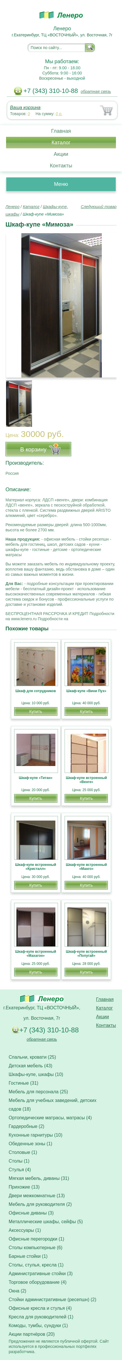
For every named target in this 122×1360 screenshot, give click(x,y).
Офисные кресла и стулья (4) (40, 1308)
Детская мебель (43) (30, 1065)
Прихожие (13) (24, 1187)
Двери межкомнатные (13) (37, 1195)
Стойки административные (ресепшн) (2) (52, 1299)
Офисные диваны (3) (31, 1212)
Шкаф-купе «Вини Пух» (86, 691)
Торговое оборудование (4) (38, 1282)
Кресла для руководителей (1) (41, 1316)
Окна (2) (17, 1290)
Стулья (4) (20, 1169)
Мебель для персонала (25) (38, 1091)
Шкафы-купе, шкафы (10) (36, 1074)
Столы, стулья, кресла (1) (36, 1264)
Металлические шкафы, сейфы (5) (46, 1221)
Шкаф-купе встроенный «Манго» (86, 867)
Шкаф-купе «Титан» (35, 778)
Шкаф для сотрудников (36, 691)
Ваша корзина (25, 107)
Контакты (61, 166)
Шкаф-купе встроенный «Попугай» (86, 954)
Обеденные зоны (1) (30, 1143)
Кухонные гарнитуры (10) (35, 1135)
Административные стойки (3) (41, 1273)
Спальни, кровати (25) (32, 1057)
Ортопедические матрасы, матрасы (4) (50, 1117)
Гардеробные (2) (26, 1126)
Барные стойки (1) (28, 1256)
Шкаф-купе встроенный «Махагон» (35, 954)
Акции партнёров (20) (32, 1334)
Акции (61, 154)
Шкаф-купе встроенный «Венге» (86, 780)
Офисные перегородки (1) (36, 1238)
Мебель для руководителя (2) (40, 1204)
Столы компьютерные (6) (35, 1247)
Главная (61, 131)
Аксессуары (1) (25, 1230)
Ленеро (12, 206)
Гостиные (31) (23, 1083)
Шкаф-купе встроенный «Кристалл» (35, 867)
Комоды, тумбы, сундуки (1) (38, 1325)
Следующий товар (99, 206)
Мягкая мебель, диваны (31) (39, 1178)
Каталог (61, 142)
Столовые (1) (23, 1152)
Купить (35, 711)
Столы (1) (19, 1161)
